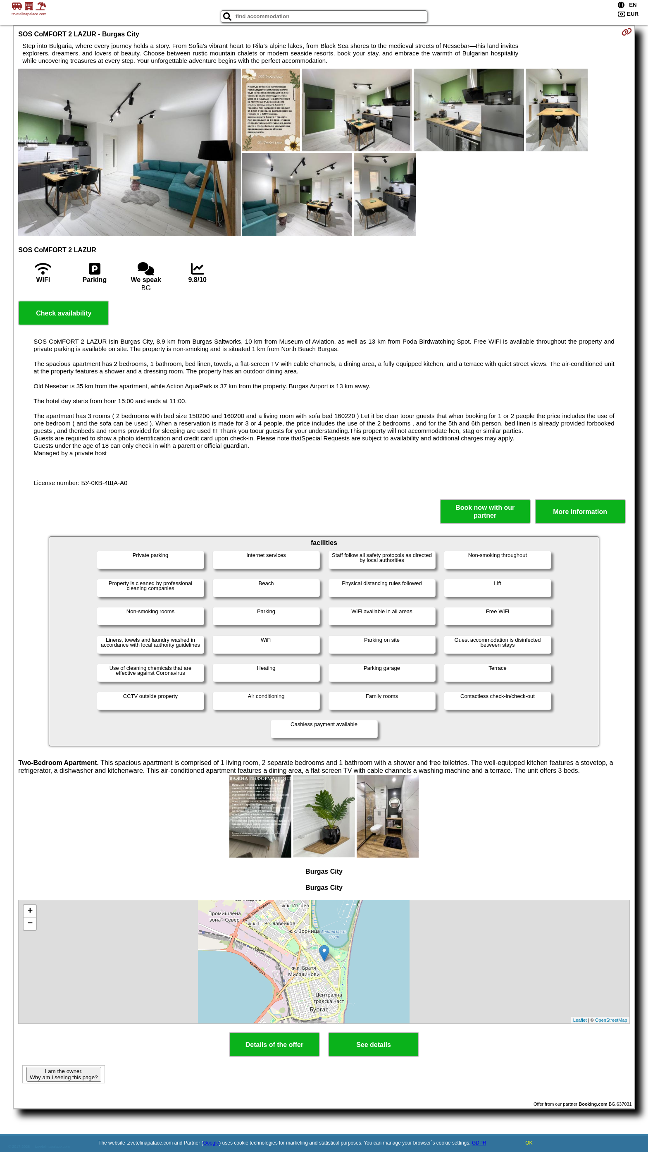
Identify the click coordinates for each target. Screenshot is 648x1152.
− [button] (30, 924)
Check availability (63, 313)
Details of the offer (274, 1044)
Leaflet (580, 1020)
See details (373, 1044)
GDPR (479, 1143)
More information (580, 511)
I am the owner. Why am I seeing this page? (64, 1074)
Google (211, 1143)
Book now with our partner (485, 511)
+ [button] (30, 911)
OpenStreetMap (611, 1020)
